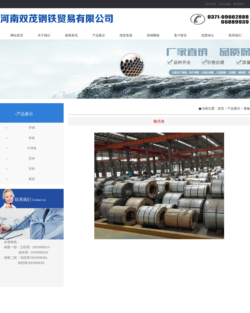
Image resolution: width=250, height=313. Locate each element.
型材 (32, 158)
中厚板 (32, 148)
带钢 (32, 127)
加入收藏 (224, 4)
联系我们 (238, 4)
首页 (221, 108)
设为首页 (210, 4)
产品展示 (234, 108)
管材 (32, 168)
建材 (32, 179)
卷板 (32, 138)
